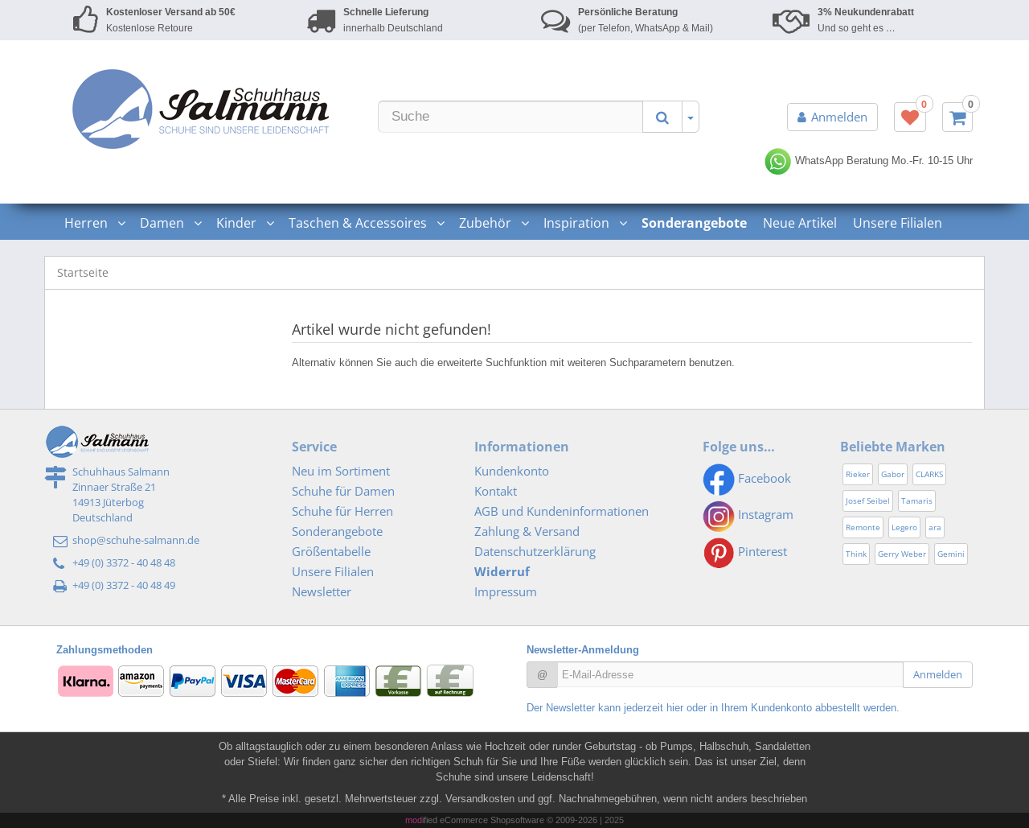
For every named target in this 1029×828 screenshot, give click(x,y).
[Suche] (510, 117)
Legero (904, 527)
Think (856, 553)
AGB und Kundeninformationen (561, 511)
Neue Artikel (800, 223)
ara (935, 527)
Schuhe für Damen (343, 491)
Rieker (858, 474)
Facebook (747, 478)
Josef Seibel (868, 500)
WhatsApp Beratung (826, 160)
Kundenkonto (511, 471)
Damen (170, 223)
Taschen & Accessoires (366, 223)
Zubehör (493, 223)
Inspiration (584, 223)
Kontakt (495, 491)
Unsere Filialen (897, 223)
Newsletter (321, 591)
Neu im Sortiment (341, 471)
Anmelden (832, 117)
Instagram (748, 514)
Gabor (892, 474)
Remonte (863, 527)
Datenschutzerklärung (535, 551)
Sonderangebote (337, 531)
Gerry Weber (902, 553)
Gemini (951, 553)
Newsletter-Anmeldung (583, 650)
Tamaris (917, 500)
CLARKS (929, 474)
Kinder (244, 223)
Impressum (505, 591)
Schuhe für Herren (342, 511)
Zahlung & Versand (527, 531)
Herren (94, 223)
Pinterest (745, 551)
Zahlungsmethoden (104, 650)
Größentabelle (331, 551)
